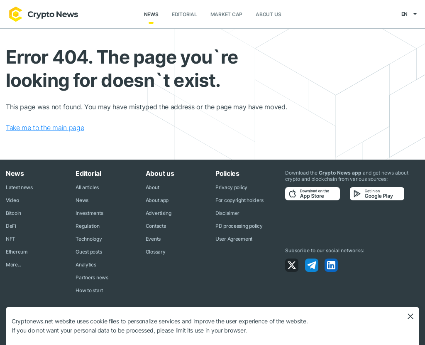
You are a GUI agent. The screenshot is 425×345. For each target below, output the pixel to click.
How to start (89, 290)
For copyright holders (239, 200)
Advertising (158, 213)
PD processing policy (238, 226)
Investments (89, 213)
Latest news (19, 187)
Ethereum (17, 252)
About (152, 187)
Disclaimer (227, 213)
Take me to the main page (45, 127)
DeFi (11, 226)
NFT (10, 239)
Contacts (156, 226)
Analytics (86, 264)
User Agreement (233, 239)
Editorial (184, 14)
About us (268, 14)
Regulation (87, 226)
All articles (87, 187)
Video (12, 200)
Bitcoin (13, 213)
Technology (89, 239)
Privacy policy (231, 187)
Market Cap (226, 14)
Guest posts (89, 252)
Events (153, 239)
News (151, 14)
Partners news (92, 277)
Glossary (156, 252)
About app (157, 200)
